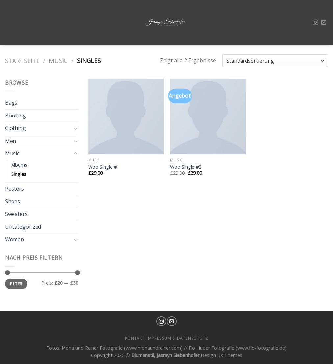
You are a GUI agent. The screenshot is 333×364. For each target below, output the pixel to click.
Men (10, 140)
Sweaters (16, 214)
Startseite (22, 60)
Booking (15, 115)
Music (58, 60)
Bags (11, 102)
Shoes (12, 201)
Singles (18, 174)
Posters (14, 188)
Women (14, 239)
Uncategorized (23, 226)
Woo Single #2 (185, 167)
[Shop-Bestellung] (275, 60)
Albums (19, 165)
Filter (16, 283)
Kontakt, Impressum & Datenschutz (166, 338)
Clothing (15, 128)
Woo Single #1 (103, 167)
